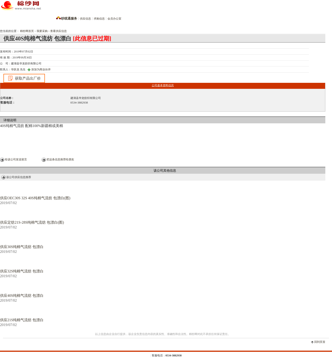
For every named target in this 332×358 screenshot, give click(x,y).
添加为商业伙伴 (41, 69)
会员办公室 (114, 18)
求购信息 (99, 18)
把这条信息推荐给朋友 (60, 159)
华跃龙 (15, 69)
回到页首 (319, 342)
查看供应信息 (58, 31)
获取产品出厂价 (24, 78)
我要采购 (42, 31)
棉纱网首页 (27, 31)
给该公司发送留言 (16, 159)
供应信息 (85, 18)
